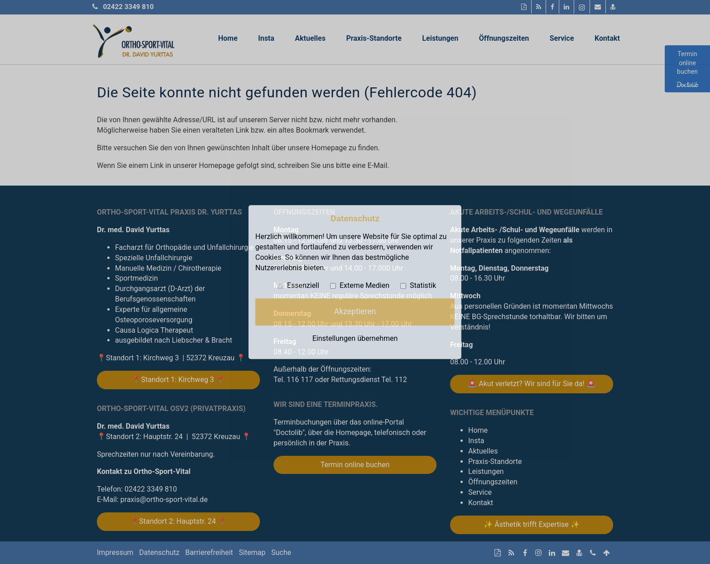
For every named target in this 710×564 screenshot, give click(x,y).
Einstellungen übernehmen (355, 338)
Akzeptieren (355, 311)
